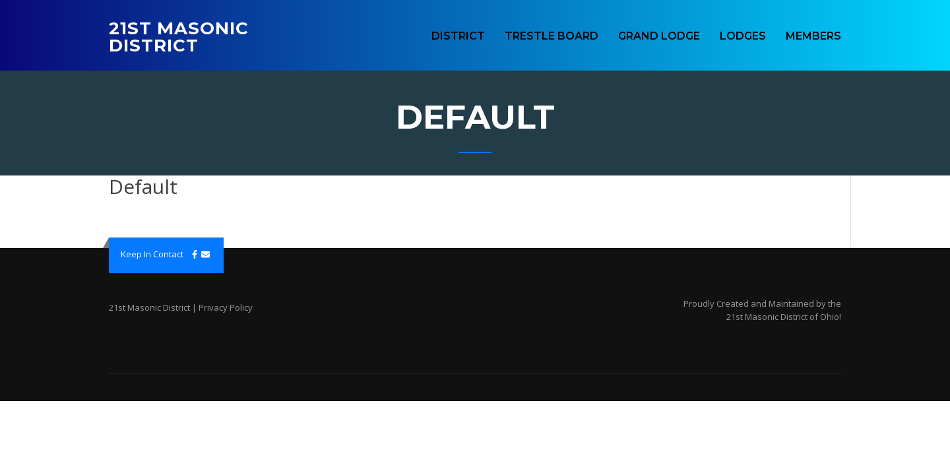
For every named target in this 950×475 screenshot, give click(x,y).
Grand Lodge (659, 36)
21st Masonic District (179, 37)
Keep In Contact (152, 254)
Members (813, 36)
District (458, 36)
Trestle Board (551, 36)
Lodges (743, 36)
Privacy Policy (226, 307)
